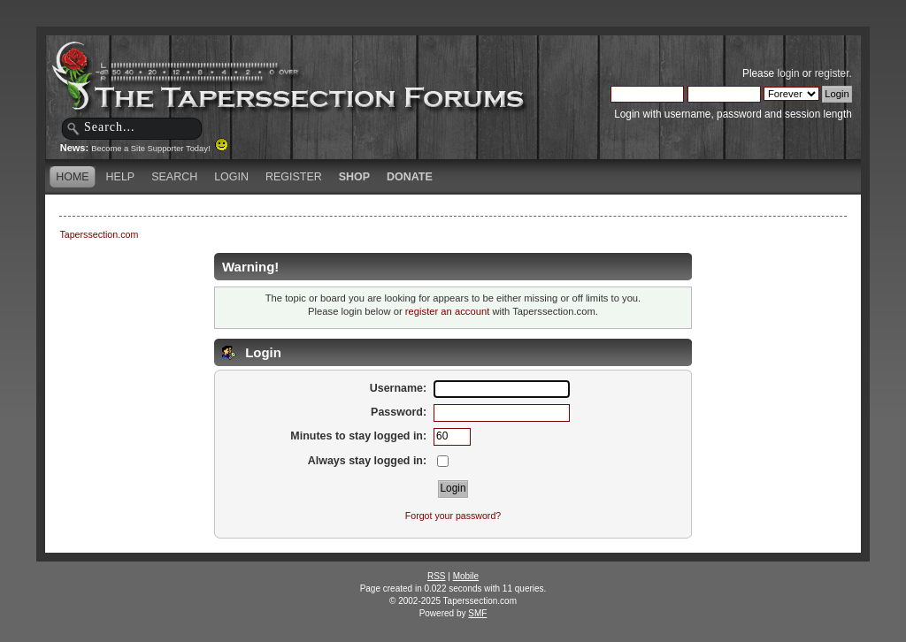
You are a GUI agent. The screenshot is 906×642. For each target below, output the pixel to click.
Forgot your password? (453, 515)
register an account (447, 311)
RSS (436, 576)
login (789, 73)
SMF (477, 613)
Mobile (466, 576)
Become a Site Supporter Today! (159, 148)
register (832, 73)
